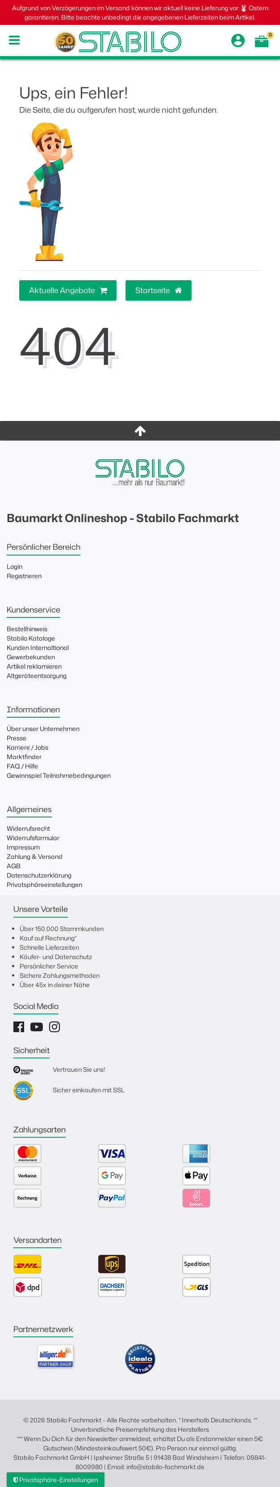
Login (14, 566)
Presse (16, 738)
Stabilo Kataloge (31, 638)
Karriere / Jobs (27, 747)
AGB (14, 866)
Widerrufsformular (33, 837)
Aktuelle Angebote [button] (68, 290)
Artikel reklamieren (34, 666)
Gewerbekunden (31, 657)
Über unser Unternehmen (43, 728)
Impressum (23, 847)
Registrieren (24, 576)
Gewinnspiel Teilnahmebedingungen (59, 775)
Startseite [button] (158, 290)
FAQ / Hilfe (22, 766)
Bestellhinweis (27, 629)
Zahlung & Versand (35, 856)
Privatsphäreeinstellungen (44, 884)
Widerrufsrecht (28, 828)
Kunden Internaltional (38, 647)
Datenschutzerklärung (39, 875)
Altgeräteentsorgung (37, 675)
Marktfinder (24, 756)
